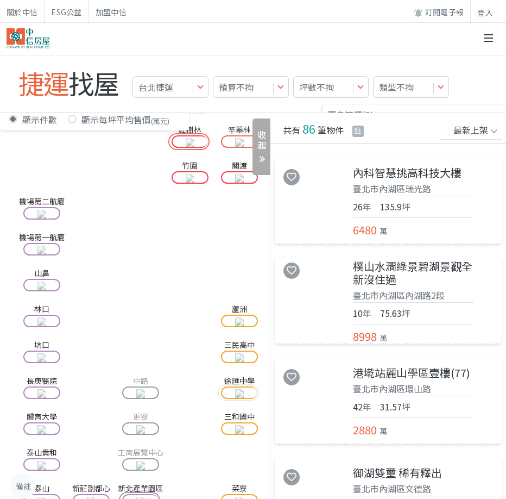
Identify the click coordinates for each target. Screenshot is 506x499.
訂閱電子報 (438, 12)
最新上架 (470, 129)
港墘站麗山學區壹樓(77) (411, 372)
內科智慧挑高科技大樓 (407, 172)
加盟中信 (111, 12)
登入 (485, 12)
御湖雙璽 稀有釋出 (397, 472)
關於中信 (22, 12)
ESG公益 (66, 12)
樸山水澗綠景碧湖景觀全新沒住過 (412, 273)
